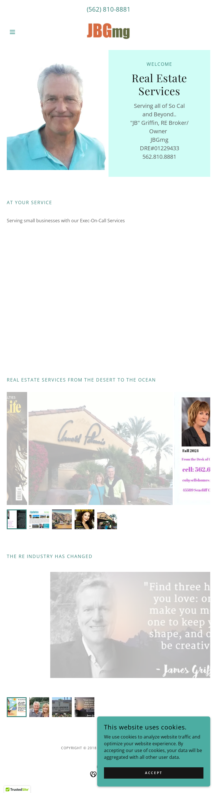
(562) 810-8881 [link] (109, 9)
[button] (22, 32)
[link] (108, 32)
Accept (153, 772)
